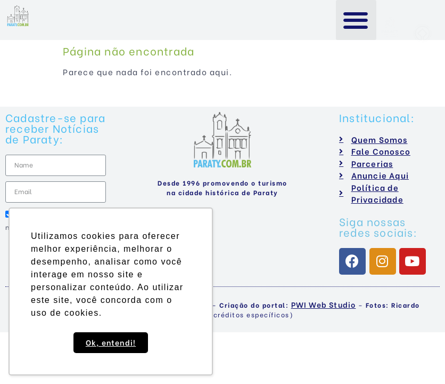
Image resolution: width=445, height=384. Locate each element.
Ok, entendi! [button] (111, 342)
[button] (356, 20)
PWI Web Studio (323, 304)
